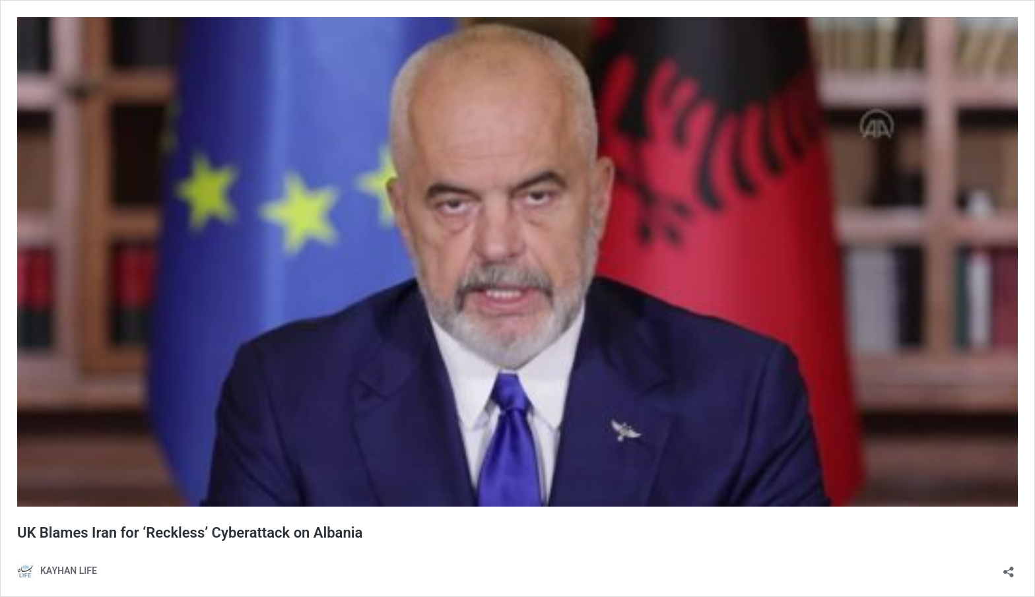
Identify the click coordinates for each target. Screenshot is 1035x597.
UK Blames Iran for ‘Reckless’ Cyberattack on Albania (189, 532)
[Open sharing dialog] (1008, 567)
